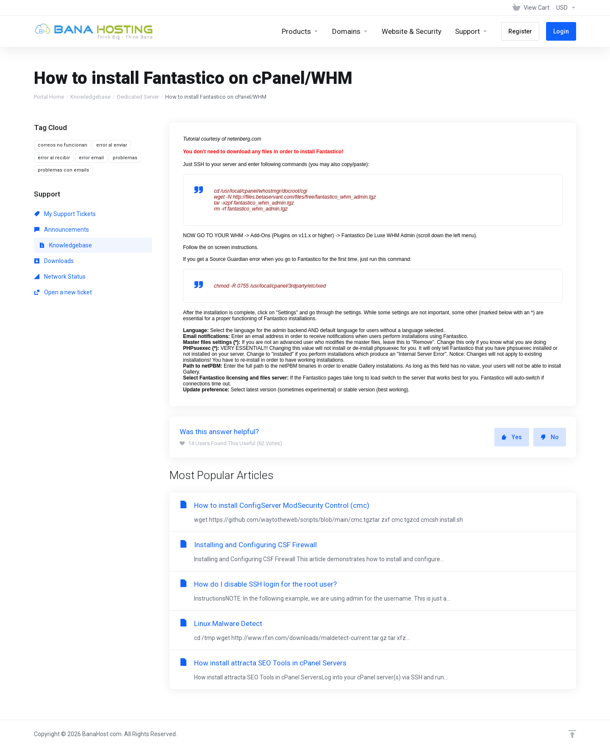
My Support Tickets (65, 214)
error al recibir (54, 158)
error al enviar (111, 145)
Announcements (61, 229)
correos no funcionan (62, 145)
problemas (125, 158)
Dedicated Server (138, 97)
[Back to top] (572, 734)
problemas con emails (63, 170)
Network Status (60, 276)
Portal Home (49, 97)
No (550, 437)
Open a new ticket (63, 292)
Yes (512, 437)
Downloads (54, 261)
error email (91, 158)
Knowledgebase (90, 97)
